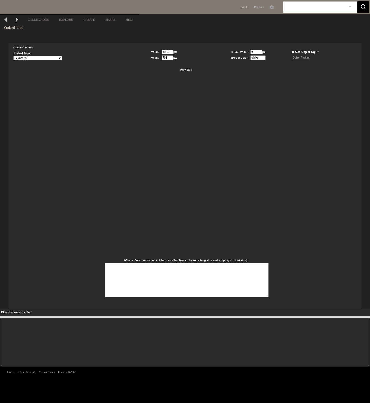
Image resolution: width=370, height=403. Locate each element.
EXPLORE (66, 19)
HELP (130, 19)
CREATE (89, 19)
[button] (363, 7)
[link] (350, 7)
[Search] (315, 7)
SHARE (110, 19)
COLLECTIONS (38, 19)
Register (258, 7)
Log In (244, 7)
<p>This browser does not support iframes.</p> (185, 384)
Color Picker (300, 57)
